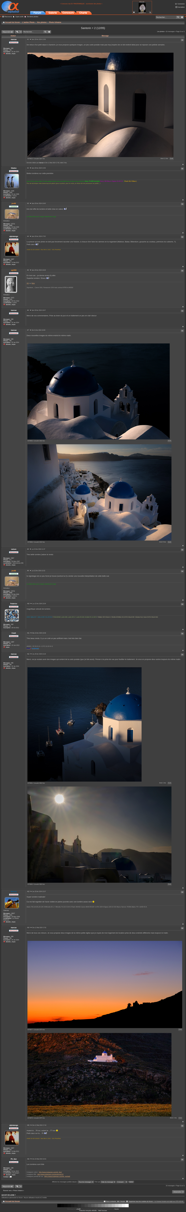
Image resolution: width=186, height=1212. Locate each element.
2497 (12, 642)
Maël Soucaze (102, 1210)
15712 (13, 224)
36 (10, 626)
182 (10, 1169)
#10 (28, 603)
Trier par (105, 1182)
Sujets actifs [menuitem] (19, 16)
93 (10, 643)
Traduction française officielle (88, 1210)
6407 (12, 259)
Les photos (160, 31)
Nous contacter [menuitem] (111, 1201)
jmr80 (14, 203)
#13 (28, 891)
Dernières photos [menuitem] (32, 16)
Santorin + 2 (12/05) (93, 28)
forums (117, 1209)
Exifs (171, 158)
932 (12, 624)
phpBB (78, 1209)
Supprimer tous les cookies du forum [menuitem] (141, 1201)
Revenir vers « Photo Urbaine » (13, 1190)
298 (12, 1168)
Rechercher (178, 17)
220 (10, 261)
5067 (12, 558)
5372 (12, 298)
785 (10, 50)
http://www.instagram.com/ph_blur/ (50, 1172)
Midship (14, 892)
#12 (28, 654)
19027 (13, 913)
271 (10, 560)
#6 (28, 310)
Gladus (14, 168)
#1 (28, 39)
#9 (28, 570)
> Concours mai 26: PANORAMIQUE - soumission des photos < (81, 3)
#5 (28, 270)
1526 (12, 191)
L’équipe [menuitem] (122, 1201)
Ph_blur (14, 1159)
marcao (14, 39)
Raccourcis (8, 16)
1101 (10, 299)
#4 (28, 236)
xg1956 (14, 270)
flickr (33, 283)
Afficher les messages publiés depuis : (73, 1182)
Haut (183, 164)
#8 (28, 549)
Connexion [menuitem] (181, 4)
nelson (13, 549)
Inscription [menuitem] (181, 7)
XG (28, 283)
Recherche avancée (182, 17)
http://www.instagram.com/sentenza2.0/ (50, 1174)
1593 (10, 192)
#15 (28, 1125)
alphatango (13, 236)
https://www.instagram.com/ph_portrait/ (57, 1176)
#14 (28, 927)
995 (12, 48)
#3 (28, 203)
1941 (10, 915)
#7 (28, 330)
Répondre (7, 32)
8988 (10, 225)
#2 (28, 168)
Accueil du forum (12, 1201)
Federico (13, 604)
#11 (28, 633)
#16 (28, 1159)
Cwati (14, 633)
